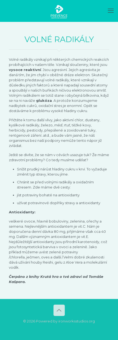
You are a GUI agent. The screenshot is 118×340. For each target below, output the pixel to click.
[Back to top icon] (59, 310)
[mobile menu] (110, 10)
